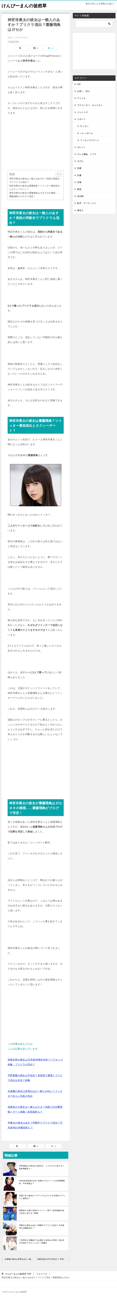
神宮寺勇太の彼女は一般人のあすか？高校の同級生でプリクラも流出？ (34, 180)
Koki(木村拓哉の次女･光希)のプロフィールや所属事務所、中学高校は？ (42, 1182)
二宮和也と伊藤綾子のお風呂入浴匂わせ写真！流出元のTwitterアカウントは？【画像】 (41, 1241)
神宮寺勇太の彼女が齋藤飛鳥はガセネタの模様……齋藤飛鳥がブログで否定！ (34, 195)
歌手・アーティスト (86, 203)
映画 (79, 189)
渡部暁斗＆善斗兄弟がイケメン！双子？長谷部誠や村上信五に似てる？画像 (41, 1211)
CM (78, 84)
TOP (18, 1273)
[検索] (94, 24)
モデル (80, 161)
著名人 (80, 210)
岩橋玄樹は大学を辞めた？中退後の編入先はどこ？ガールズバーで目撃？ (53, 1259)
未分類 (80, 196)
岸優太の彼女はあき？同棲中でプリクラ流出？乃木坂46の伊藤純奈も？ (41, 1226)
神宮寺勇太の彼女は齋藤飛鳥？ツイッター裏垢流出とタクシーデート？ (34, 187)
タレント (81, 147)
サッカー (84, 126)
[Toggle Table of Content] (57, 174)
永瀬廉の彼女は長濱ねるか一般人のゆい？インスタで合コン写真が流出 (20, 1259)
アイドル (81, 98)
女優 (79, 175)
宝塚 (79, 182)
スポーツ (81, 119)
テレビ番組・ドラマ (86, 154)
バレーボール (86, 133)
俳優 (79, 168)
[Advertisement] (36, 142)
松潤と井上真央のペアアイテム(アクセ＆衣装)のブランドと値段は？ (42, 1196)
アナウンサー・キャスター (90, 105)
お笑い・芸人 (83, 91)
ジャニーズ (13, 42)
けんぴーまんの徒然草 (25, 5)
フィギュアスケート (89, 140)
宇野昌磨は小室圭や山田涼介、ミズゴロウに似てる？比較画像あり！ (41, 1167)
